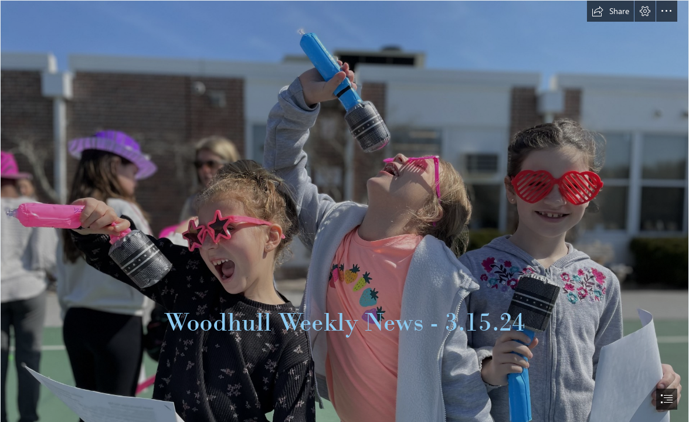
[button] (610, 11)
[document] (344, 211)
